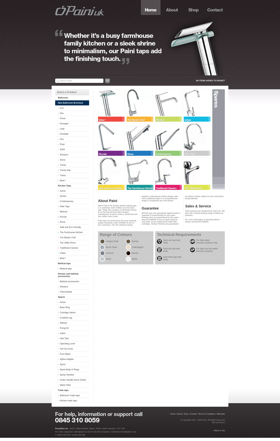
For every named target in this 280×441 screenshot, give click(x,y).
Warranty (221, 414)
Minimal (63, 211)
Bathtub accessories (69, 281)
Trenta (63, 165)
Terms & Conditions (206, 414)
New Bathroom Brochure (70, 103)
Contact (215, 7)
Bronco (222, 422)
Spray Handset (67, 374)
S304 (62, 149)
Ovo (62, 139)
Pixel (62, 144)
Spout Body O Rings (69, 369)
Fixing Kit (64, 328)
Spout (62, 364)
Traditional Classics (69, 248)
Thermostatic (66, 292)
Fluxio (63, 118)
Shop (193, 7)
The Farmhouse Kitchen (71, 232)
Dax (62, 113)
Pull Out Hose (66, 349)
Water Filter (65, 385)
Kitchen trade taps (68, 400)
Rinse (62, 222)
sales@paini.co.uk (82, 432)
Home (151, 7)
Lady (62, 129)
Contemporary (66, 201)
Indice (63, 333)
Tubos (63, 175)
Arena (63, 191)
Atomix (63, 196)
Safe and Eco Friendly (70, 227)
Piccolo (63, 217)
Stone (62, 160)
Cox (62, 108)
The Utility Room (68, 242)
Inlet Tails (64, 338)
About (172, 7)
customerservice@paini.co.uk (123, 432)
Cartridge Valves (68, 312)
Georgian (64, 123)
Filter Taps (65, 206)
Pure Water (65, 354)
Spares (218, 139)
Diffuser (63, 323)
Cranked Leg (66, 318)
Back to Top (220, 430)
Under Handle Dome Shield (73, 380)
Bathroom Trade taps (70, 395)
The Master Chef (68, 237)
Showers (64, 154)
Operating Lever (67, 343)
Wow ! (63, 180)
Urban (63, 253)
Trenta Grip (65, 170)
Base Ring (65, 307)
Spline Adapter (67, 359)
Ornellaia (64, 134)
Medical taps (66, 268)
